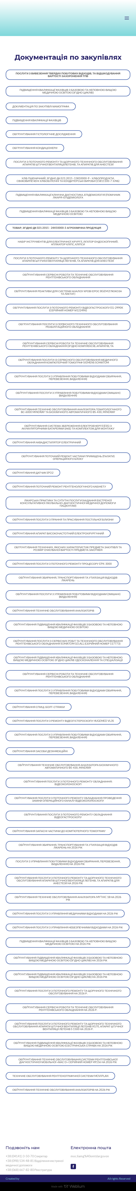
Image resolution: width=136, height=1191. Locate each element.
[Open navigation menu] (126, 18)
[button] (68, 75)
